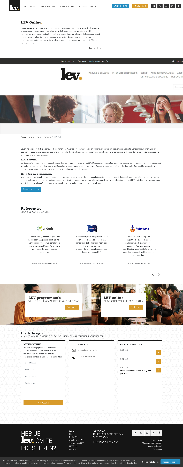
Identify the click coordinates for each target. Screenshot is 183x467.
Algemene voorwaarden (152, 442)
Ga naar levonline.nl (31, 189)
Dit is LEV (34, 6)
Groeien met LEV (76, 440)
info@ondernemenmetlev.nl (108, 434)
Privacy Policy (156, 439)
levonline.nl (30, 154)
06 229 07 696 (101, 437)
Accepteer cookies (170, 462)
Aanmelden (43, 402)
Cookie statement (155, 446)
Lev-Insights (120, 6)
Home (25, 6)
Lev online (140, 6)
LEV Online (31, 22)
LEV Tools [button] (82, 6)
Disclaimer (157, 449)
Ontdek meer (72, 307)
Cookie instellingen (150, 462)
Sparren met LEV (67, 6)
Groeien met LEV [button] (49, 6)
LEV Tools (73, 446)
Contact (93, 6)
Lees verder (95, 48)
